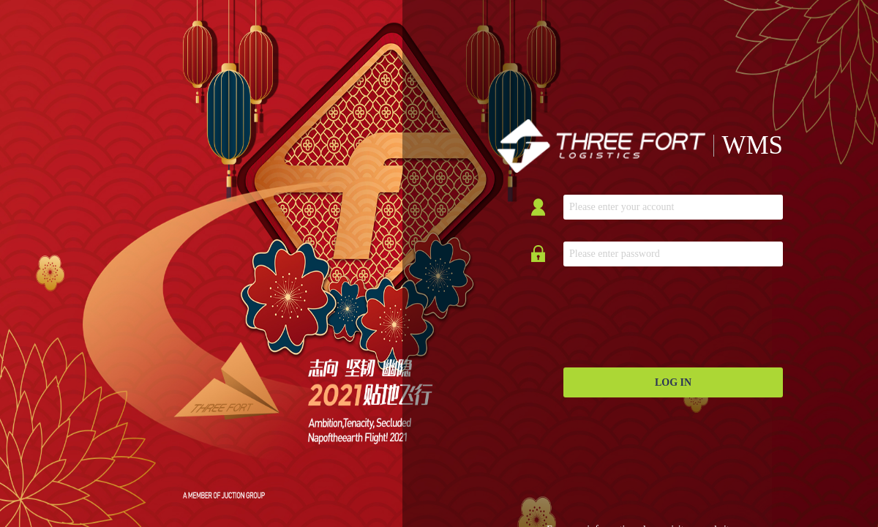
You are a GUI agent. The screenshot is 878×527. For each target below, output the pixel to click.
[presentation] (674, 316)
